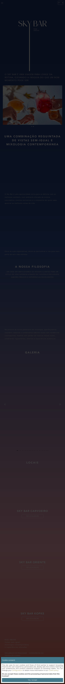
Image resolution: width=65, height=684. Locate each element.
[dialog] (32, 670)
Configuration (17, 670)
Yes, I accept (32, 680)
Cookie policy (53, 670)
